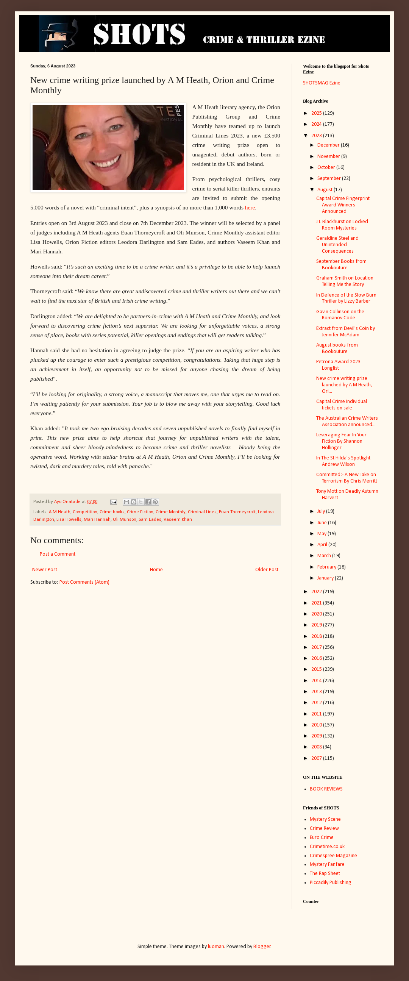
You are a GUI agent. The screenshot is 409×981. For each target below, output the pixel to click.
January (326, 578)
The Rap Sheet (325, 873)
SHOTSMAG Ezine (321, 83)
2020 (317, 614)
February (327, 567)
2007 (317, 758)
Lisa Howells (68, 519)
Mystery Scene (325, 819)
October (326, 167)
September (329, 178)
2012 (317, 703)
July (321, 511)
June (322, 523)
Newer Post (44, 570)
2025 (317, 113)
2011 (317, 714)
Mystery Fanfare (327, 864)
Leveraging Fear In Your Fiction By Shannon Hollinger (341, 441)
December (329, 145)
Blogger (262, 947)
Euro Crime (322, 837)
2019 (317, 625)
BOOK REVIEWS (326, 789)
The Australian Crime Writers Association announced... (347, 422)
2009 (317, 736)
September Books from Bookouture (341, 265)
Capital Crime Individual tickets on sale (341, 405)
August (325, 190)
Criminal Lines (202, 512)
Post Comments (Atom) (84, 582)
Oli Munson (124, 519)
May (322, 534)
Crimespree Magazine (333, 856)
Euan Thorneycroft (237, 512)
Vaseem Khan (178, 519)
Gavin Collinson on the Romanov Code (340, 315)
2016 (317, 658)
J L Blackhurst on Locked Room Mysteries (342, 225)
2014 (317, 681)
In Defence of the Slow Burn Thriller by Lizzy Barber (346, 298)
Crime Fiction (140, 512)
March (324, 556)
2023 (317, 136)
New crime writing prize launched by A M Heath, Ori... (344, 385)
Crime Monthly (171, 512)
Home (156, 570)
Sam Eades (150, 519)
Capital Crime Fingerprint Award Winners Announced (343, 205)
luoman (216, 947)
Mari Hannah (97, 519)
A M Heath (59, 512)
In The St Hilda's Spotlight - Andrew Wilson (344, 461)
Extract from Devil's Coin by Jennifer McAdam (345, 332)
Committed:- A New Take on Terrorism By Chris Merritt (346, 478)
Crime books (112, 512)
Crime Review (324, 828)
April (322, 545)
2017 (317, 647)
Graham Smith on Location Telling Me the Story (344, 281)
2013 (317, 692)
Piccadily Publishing (330, 883)
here (250, 207)
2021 (317, 603)
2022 (317, 592)
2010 (317, 725)
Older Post (266, 570)
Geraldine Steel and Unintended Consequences (337, 245)
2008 (317, 747)
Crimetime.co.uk (327, 847)
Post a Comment (57, 554)
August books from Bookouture (337, 348)
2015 (317, 669)
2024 (317, 124)
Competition (85, 512)
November (329, 156)
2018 (317, 636)
